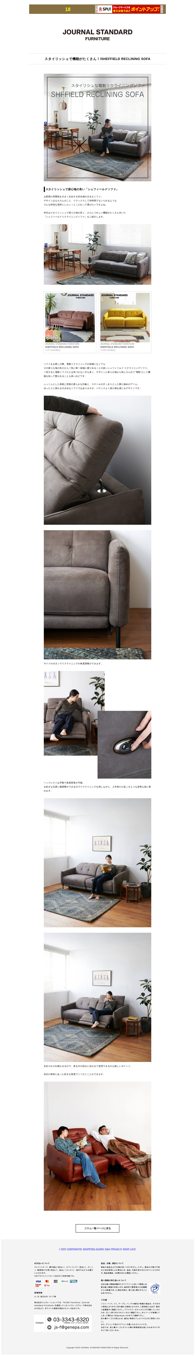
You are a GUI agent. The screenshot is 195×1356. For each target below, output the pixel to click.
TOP (62, 1249)
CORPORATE (74, 1249)
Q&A (107, 1249)
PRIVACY (116, 1249)
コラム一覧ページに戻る (97, 1228)
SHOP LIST (129, 1249)
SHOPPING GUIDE (93, 1249)
